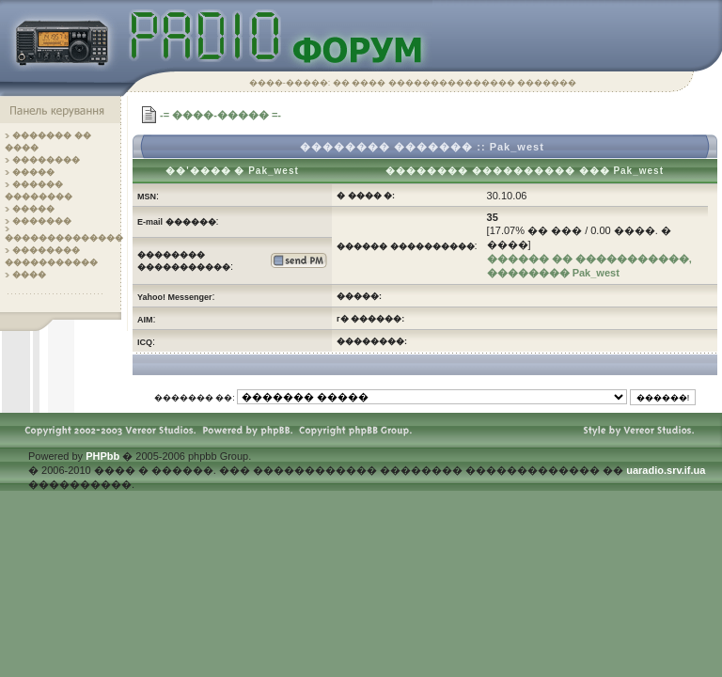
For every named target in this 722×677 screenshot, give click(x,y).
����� (33, 172)
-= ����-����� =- (220, 114)
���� (29, 274)
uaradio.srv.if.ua (665, 470)
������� (41, 221)
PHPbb (102, 456)
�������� (46, 160)
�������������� (64, 238)
